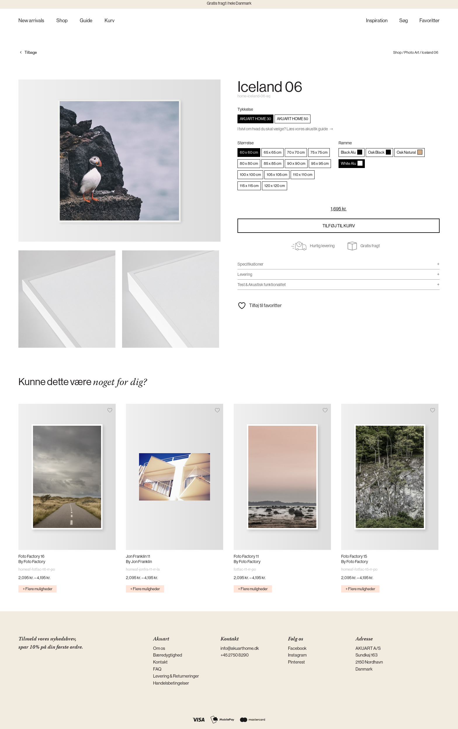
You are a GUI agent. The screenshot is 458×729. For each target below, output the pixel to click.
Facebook (297, 648)
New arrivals (31, 20)
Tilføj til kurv (338, 225)
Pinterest (296, 661)
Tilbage (31, 52)
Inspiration (377, 20)
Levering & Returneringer (176, 675)
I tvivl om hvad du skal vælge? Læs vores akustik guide (282, 129)
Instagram (297, 654)
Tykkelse (245, 109)
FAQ (157, 668)
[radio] (255, 119)
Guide (86, 20)
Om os (159, 648)
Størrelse (245, 143)
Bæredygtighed (167, 654)
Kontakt (160, 661)
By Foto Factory (31, 561)
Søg (403, 20)
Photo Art (411, 52)
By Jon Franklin (139, 561)
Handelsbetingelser (171, 682)
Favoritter (429, 20)
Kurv (109, 20)
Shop (61, 20)
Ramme (345, 143)
